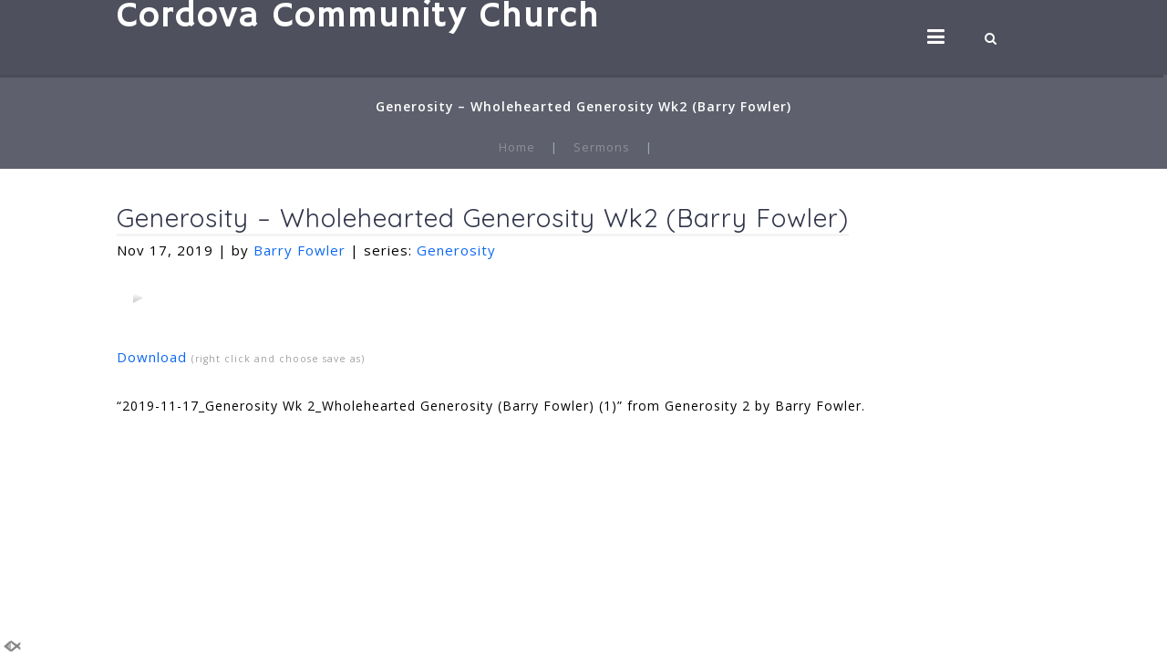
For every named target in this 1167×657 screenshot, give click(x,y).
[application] (138, 297)
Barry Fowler (299, 250)
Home (517, 147)
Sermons (601, 147)
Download (152, 357)
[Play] (137, 297)
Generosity (456, 250)
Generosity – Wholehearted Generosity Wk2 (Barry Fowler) (483, 218)
